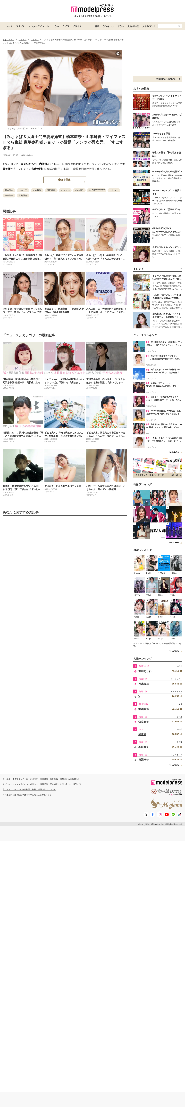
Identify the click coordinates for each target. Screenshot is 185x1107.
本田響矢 (143, 747)
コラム (55, 26)
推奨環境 (44, 779)
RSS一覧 (78, 784)
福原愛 (142, 734)
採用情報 (54, 779)
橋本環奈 (9, 190)
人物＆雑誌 (133, 26)
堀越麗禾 (143, 709)
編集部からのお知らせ (70, 779)
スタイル (20, 26)
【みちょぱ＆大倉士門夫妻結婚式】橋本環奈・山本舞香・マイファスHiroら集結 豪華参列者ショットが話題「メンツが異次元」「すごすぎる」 (64, 142)
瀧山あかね (144, 671)
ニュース (8, 26)
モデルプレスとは (20, 779)
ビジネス (77, 26)
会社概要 (6, 779)
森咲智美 (143, 721)
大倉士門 (36, 168)
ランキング (108, 26)
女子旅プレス (149, 26)
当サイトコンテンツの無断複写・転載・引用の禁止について (29, 789)
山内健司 (42, 164)
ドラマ (120, 26)
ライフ (65, 26)
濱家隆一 (9, 195)
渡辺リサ (143, 759)
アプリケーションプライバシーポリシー (20, 784)
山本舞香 (37, 190)
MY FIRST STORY (96, 190)
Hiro (114, 190)
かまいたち (27, 164)
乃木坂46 (143, 684)
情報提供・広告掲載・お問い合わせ (55, 784)
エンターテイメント (38, 26)
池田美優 (51, 190)
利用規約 (34, 779)
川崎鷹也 (23, 195)
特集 (97, 26)
